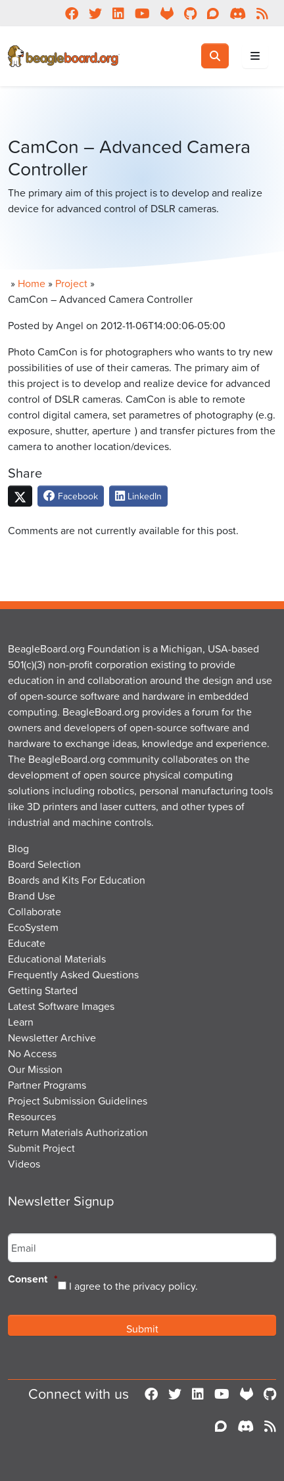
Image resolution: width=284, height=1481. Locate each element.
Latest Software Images (61, 1006)
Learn (21, 1021)
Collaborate (34, 911)
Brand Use (31, 895)
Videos (24, 1163)
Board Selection (44, 864)
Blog (18, 848)
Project (71, 283)
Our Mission (35, 1069)
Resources (32, 1116)
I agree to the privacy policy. (133, 1286)
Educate (26, 943)
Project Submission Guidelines (77, 1100)
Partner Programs (47, 1085)
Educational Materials (57, 958)
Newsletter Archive (52, 1037)
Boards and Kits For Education (76, 880)
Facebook (70, 496)
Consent (33, 1280)
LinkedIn (138, 496)
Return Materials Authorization (78, 1132)
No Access (32, 1053)
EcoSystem (33, 927)
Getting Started (43, 990)
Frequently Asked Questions (73, 974)
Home (31, 283)
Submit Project (41, 1148)
